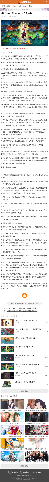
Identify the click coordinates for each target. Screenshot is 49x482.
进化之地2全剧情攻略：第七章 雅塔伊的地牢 (22, 311)
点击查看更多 (24, 391)
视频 (19, 6)
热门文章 (14, 316)
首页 (3, 6)
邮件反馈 (36, 472)
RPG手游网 (9, 9)
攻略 (14, 6)
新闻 (8, 6)
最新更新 (4, 316)
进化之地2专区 (16, 9)
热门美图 (14, 396)
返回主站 (13, 472)
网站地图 (24, 472)
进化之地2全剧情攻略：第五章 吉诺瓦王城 (21, 308)
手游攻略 (23, 9)
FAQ (24, 6)
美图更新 (4, 396)
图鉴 (30, 6)
